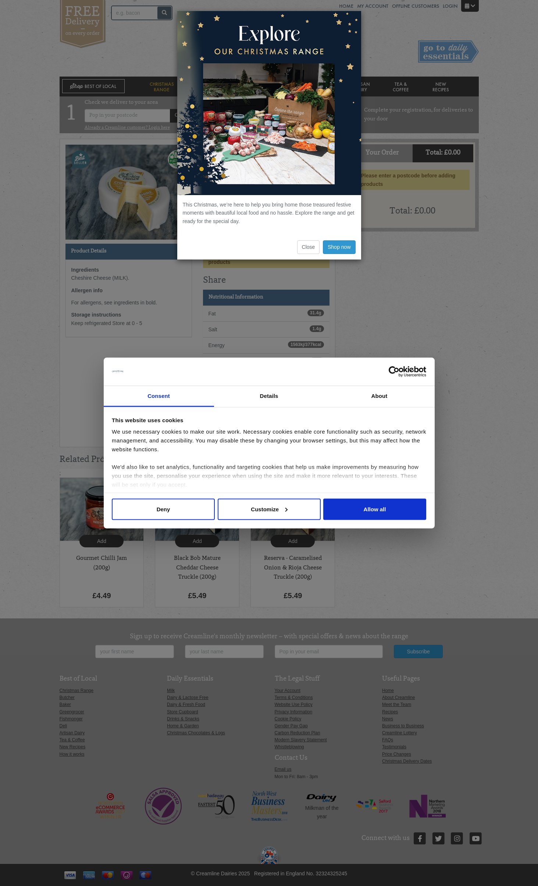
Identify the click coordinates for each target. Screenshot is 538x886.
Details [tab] (269, 396)
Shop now (339, 247)
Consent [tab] (158, 396)
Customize (269, 509)
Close (308, 247)
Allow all (375, 509)
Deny (163, 509)
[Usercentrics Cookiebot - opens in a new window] (394, 371)
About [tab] (379, 396)
